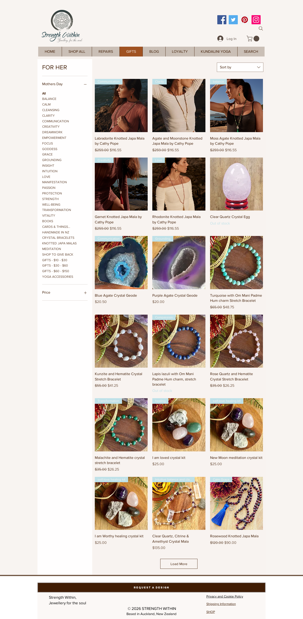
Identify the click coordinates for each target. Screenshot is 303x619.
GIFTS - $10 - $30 (54, 259)
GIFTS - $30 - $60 (55, 265)
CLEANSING (50, 109)
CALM (46, 104)
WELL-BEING (51, 204)
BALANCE (49, 98)
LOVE (46, 176)
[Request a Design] (151, 587)
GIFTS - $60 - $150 (55, 270)
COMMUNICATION (55, 121)
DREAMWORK (52, 132)
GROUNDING (51, 159)
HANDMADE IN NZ (55, 232)
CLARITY (48, 115)
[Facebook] (221, 19)
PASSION (48, 187)
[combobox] (240, 67)
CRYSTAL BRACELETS (58, 237)
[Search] (261, 28)
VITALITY (48, 215)
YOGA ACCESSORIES (57, 276)
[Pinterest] (244, 19)
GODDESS (49, 148)
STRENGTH (50, 198)
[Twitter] (233, 19)
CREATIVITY (51, 126)
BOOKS (47, 220)
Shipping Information (221, 604)
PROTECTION (52, 193)
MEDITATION (51, 248)
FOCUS (47, 143)
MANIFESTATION (54, 181)
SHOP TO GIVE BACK (57, 254)
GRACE (47, 154)
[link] (254, 38)
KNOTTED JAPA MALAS (59, 243)
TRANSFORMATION (56, 209)
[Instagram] (256, 19)
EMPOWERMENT (54, 137)
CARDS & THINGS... (56, 226)
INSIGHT (48, 165)
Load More (178, 564)
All (44, 93)
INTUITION (50, 171)
